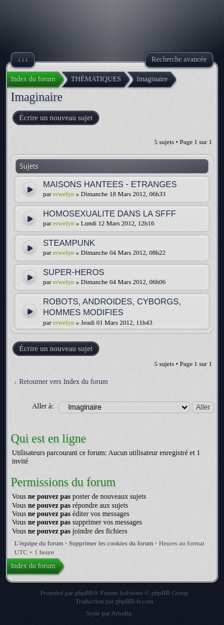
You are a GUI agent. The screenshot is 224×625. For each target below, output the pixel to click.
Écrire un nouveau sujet (55, 118)
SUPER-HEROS (74, 272)
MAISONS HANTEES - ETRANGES (110, 184)
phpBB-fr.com (135, 601)
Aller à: (43, 406)
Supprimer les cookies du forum (111, 543)
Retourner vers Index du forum (63, 381)
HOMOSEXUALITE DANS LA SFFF (109, 213)
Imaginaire (37, 96)
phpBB (84, 592)
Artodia (121, 613)
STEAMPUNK (69, 243)
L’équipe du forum (38, 543)
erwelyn (63, 193)
